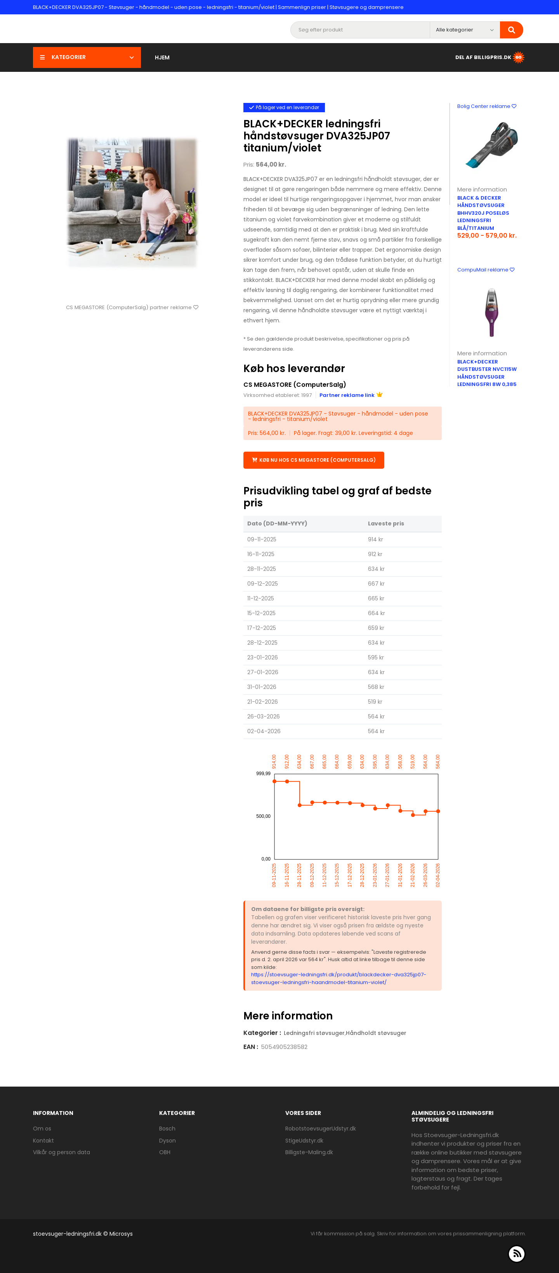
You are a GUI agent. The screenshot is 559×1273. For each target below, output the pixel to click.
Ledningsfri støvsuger (314, 1033)
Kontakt (43, 1140)
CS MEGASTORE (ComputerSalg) (295, 384)
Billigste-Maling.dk (309, 1152)
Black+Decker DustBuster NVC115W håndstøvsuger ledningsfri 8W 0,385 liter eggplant (487, 377)
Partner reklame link (350, 394)
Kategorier (87, 57)
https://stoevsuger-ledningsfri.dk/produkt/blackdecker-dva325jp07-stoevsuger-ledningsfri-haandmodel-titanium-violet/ (338, 978)
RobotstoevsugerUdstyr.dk (320, 1128)
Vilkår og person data (61, 1152)
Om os (42, 1128)
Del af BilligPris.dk (490, 57)
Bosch (167, 1128)
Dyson (167, 1140)
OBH (164, 1152)
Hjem (162, 57)
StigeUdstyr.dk (304, 1140)
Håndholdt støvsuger (376, 1033)
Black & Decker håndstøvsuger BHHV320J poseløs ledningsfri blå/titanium (483, 213)
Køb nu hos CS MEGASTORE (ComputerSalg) (314, 459)
